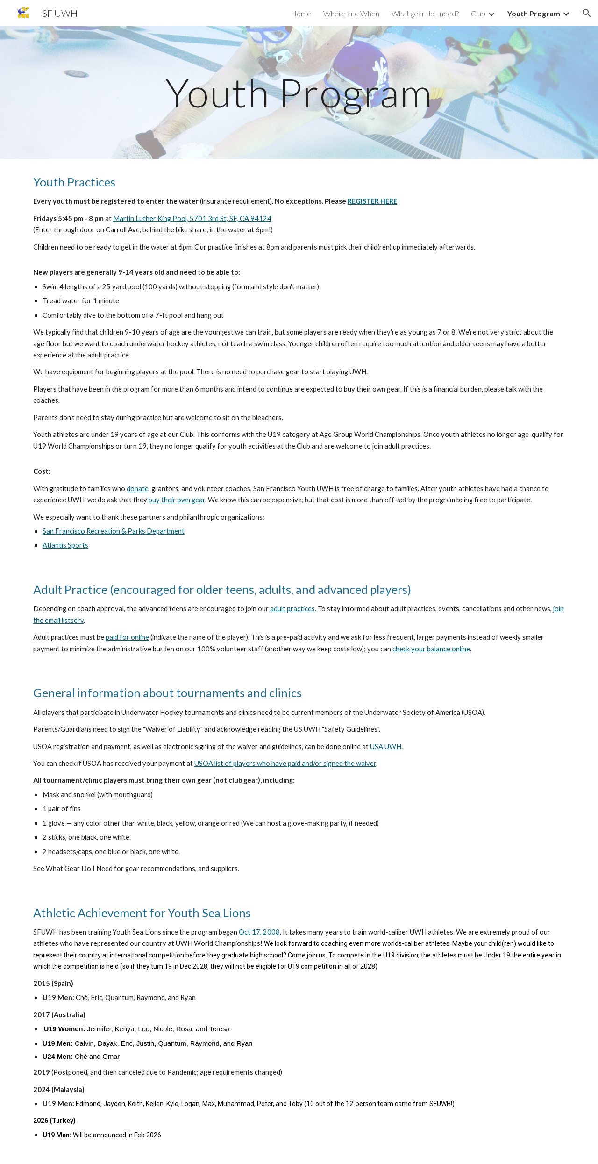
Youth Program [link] (533, 13)
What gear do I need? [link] (425, 13)
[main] (298, 92)
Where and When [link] (351, 13)
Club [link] (478, 13)
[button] (587, 13)
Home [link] (301, 13)
